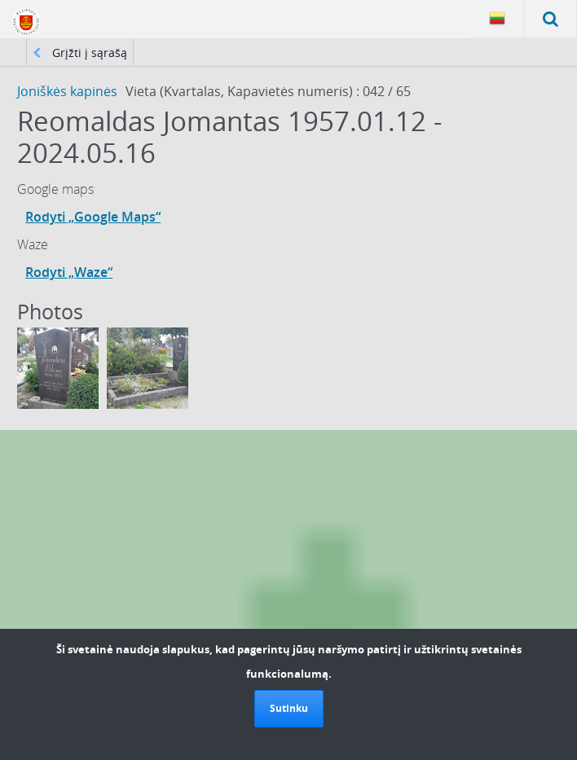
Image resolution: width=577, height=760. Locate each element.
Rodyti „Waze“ (68, 272)
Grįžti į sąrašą (79, 52)
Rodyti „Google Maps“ (93, 217)
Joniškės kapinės (67, 91)
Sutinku (289, 708)
